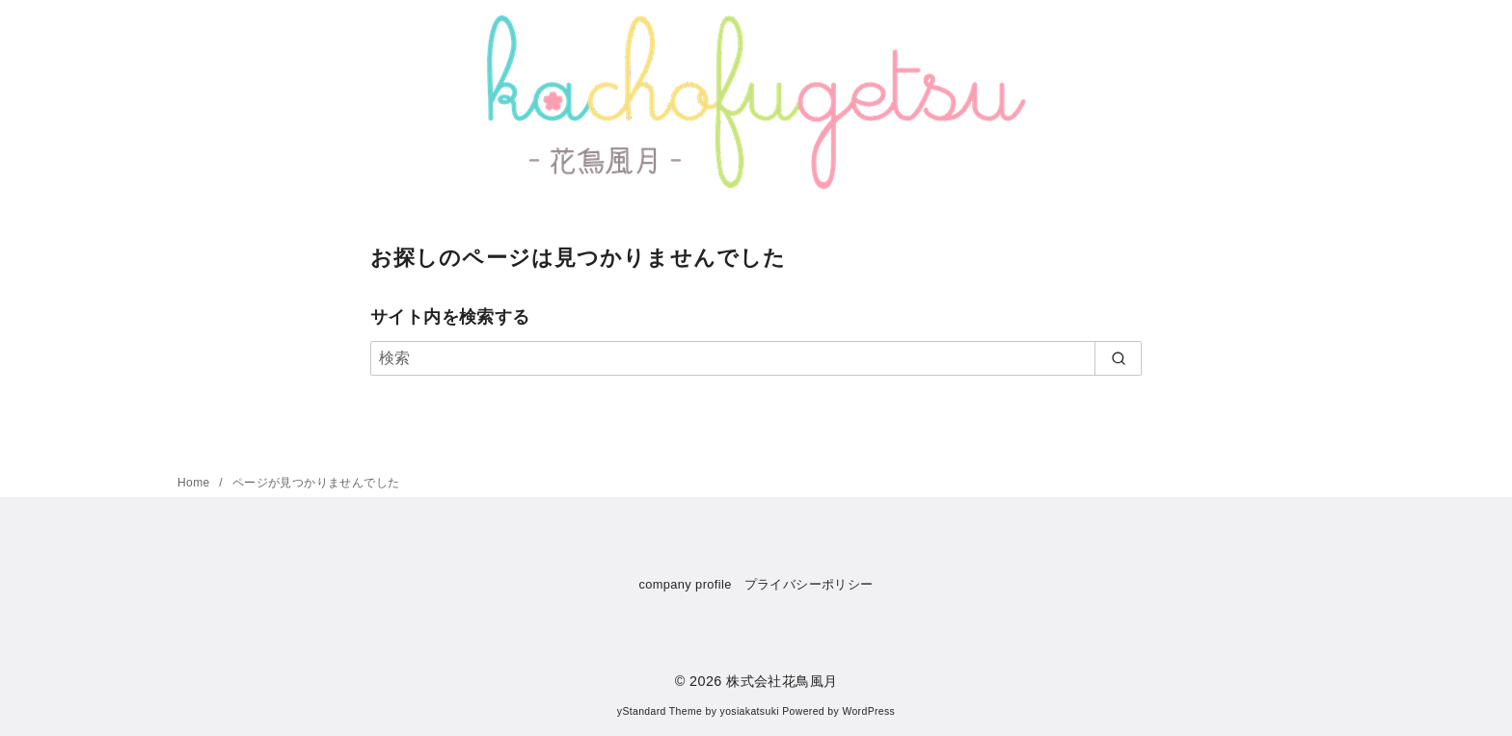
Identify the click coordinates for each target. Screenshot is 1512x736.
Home (195, 482)
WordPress (868, 711)
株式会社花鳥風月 (781, 681)
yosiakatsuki (749, 711)
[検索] (756, 358)
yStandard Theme (659, 711)
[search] (1118, 358)
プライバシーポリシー (809, 584)
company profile (684, 584)
